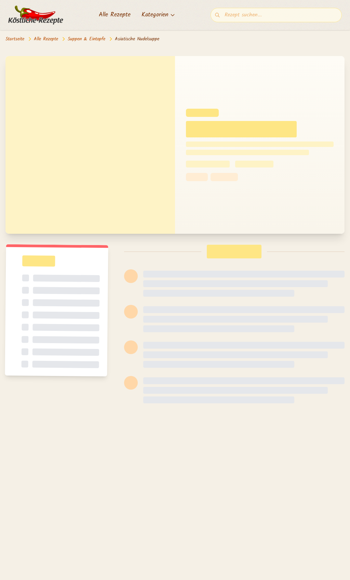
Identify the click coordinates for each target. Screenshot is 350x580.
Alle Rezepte (115, 15)
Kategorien (158, 15)
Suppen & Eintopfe (86, 39)
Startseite (14, 39)
